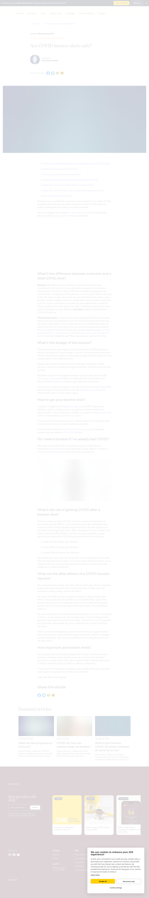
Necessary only (129, 881)
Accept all (103, 881)
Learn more (95, 875)
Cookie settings (116, 888)
